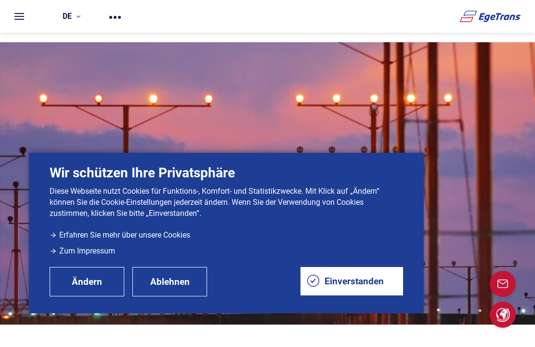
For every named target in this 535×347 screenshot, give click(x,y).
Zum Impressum (82, 250)
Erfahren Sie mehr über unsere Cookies (120, 235)
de (71, 16)
